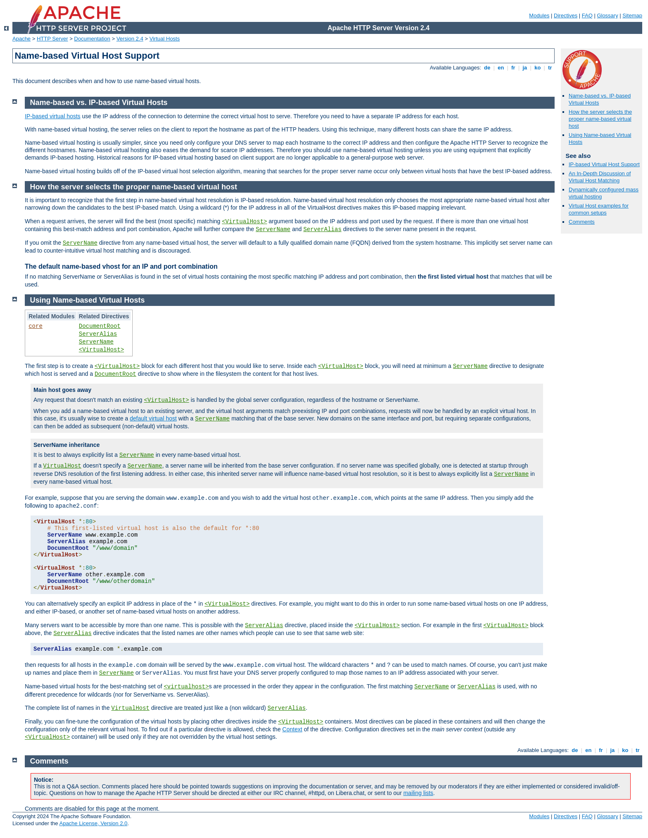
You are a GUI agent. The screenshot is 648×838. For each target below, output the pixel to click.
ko (537, 67)
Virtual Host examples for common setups (599, 209)
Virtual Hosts (165, 39)
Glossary (607, 15)
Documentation (92, 39)
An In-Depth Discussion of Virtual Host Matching (600, 177)
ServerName (273, 229)
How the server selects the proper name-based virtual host (600, 119)
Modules (539, 15)
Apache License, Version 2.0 (93, 823)
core (36, 326)
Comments (582, 222)
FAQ (587, 15)
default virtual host (153, 418)
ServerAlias (322, 229)
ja (525, 67)
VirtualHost (62, 466)
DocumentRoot (100, 326)
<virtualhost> (186, 686)
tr (550, 67)
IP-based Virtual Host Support (604, 164)
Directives (565, 15)
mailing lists (418, 793)
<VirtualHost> (244, 221)
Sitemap (632, 15)
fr (513, 67)
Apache (21, 39)
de (487, 67)
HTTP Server (52, 39)
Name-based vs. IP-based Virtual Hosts (99, 102)
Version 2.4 (130, 39)
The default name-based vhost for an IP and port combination (121, 266)
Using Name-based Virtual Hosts (87, 300)
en (500, 67)
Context (292, 729)
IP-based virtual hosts (53, 116)
